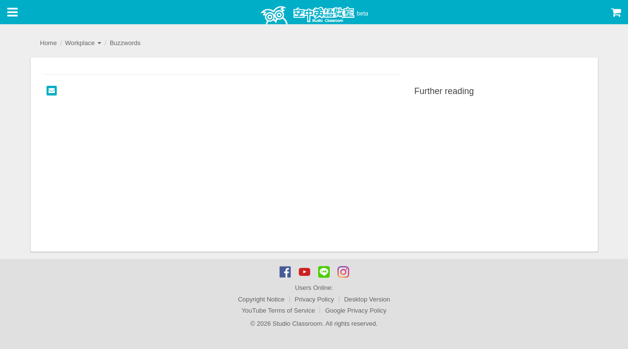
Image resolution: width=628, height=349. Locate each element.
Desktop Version (367, 299)
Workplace (83, 43)
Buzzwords (125, 43)
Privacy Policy (314, 299)
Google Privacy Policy (355, 310)
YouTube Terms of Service (278, 310)
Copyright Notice (261, 299)
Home (48, 43)
